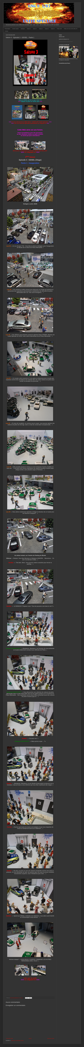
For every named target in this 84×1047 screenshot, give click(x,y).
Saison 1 (29, 28)
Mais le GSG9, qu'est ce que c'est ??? (30, 100)
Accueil (30, 1038)
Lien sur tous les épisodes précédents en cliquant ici (30, 123)
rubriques (23, 28)
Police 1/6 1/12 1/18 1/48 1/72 (70, 28)
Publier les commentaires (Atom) (17, 1040)
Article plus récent (9, 1038)
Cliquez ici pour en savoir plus (30, 101)
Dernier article (15, 28)
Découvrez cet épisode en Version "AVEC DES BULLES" (30, 150)
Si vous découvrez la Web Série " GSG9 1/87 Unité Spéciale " (30, 122)
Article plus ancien (50, 1038)
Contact (6, 31)
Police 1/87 (59, 28)
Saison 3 (41, 28)
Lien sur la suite (30, 978)
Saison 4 (47, 28)
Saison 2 (35, 28)
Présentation (7, 28)
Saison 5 (53, 28)
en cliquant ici (30, 152)
